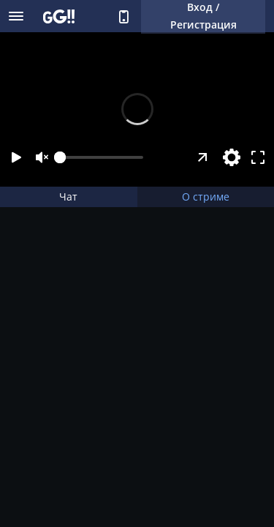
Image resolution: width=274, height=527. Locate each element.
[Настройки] (231, 157)
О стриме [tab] (205, 196)
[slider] (101, 157)
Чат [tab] (68, 196)
